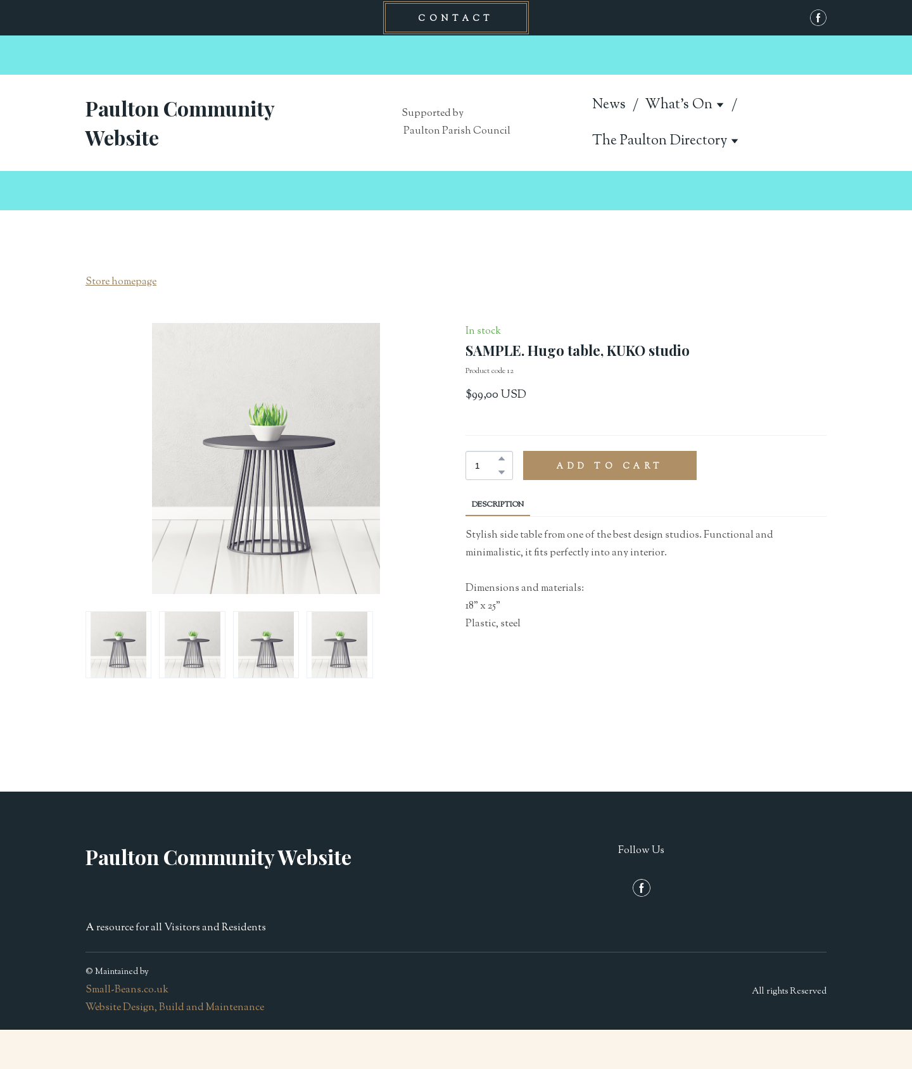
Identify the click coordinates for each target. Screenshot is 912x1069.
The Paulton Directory (659, 141)
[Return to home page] (203, 123)
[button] (456, 17)
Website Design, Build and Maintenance (175, 1008)
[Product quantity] (486, 465)
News (609, 105)
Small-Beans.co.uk (127, 990)
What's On (678, 105)
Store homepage (121, 282)
